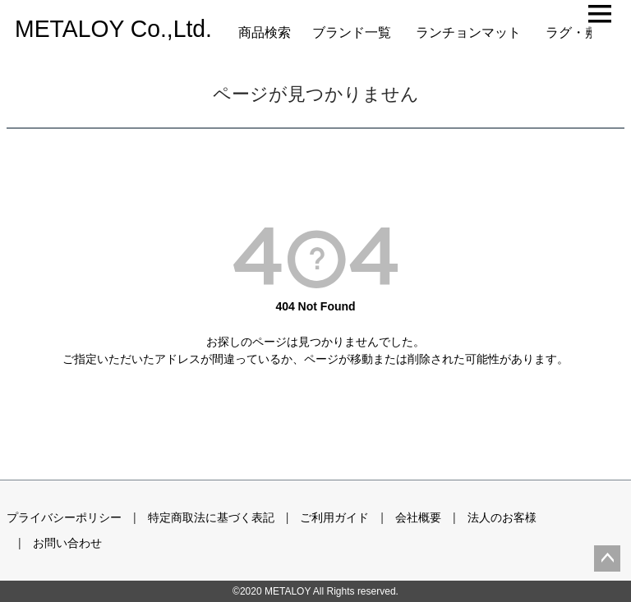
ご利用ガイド (334, 517)
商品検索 (264, 32)
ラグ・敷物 (578, 32)
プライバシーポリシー (64, 517)
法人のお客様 (502, 517)
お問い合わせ (67, 542)
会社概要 (418, 517)
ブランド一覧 (351, 32)
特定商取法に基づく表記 (211, 517)
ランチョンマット (468, 32)
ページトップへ (607, 558)
